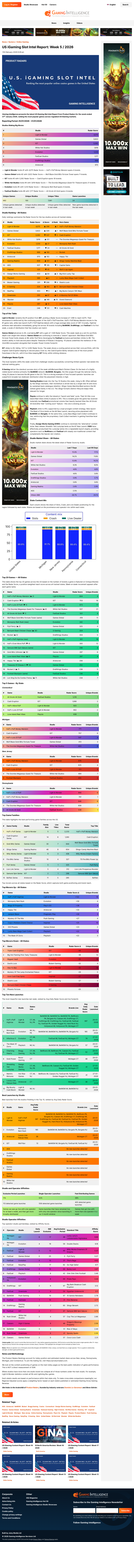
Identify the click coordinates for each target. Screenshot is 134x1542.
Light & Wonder (7, 1413)
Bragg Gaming (33, 1406)
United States (45, 1416)
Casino (41, 1406)
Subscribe (125, 1511)
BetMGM (18, 1406)
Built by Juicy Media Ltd (11, 1533)
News (4, 42)
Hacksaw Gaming (47, 1410)
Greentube (36, 1410)
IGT (86, 1410)
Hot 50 (44, 5)
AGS (3, 1406)
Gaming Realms (25, 1410)
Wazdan (64, 1416)
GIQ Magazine (32, 1498)
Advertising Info (8, 1501)
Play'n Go (57, 1413)
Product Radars (32, 1387)
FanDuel (92, 1406)
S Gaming (31, 1416)
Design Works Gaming (63, 1406)
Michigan (17, 1413)
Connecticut (49, 1406)
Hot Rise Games (71, 1410)
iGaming (81, 1410)
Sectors (11, 42)
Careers (53, 5)
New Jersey (26, 1413)
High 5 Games (59, 1410)
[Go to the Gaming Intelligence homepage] (67, 13)
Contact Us (6, 1505)
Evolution (84, 1406)
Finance (5, 1410)
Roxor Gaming (14, 1416)
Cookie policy (7, 1511)
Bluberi (24, 1406)
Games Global (14, 1410)
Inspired (91, 1410)
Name (75, 1507)
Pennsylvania (48, 1413)
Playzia (71, 1413)
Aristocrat (10, 1406)
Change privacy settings (12, 1515)
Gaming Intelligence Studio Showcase (41, 1505)
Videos (79, 23)
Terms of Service (49, 1539)
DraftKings (76, 1406)
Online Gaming (23, 42)
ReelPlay (5, 1416)
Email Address (101, 1507)
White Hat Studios (74, 1416)
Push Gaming (92, 1413)
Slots (38, 1416)
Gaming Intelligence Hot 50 (37, 1501)
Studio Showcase (31, 5)
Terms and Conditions (11, 1518)
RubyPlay (24, 1416)
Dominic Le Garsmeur (73, 1387)
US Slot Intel (56, 1416)
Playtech (64, 1413)
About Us (6, 1498)
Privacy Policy (7, 1508)
